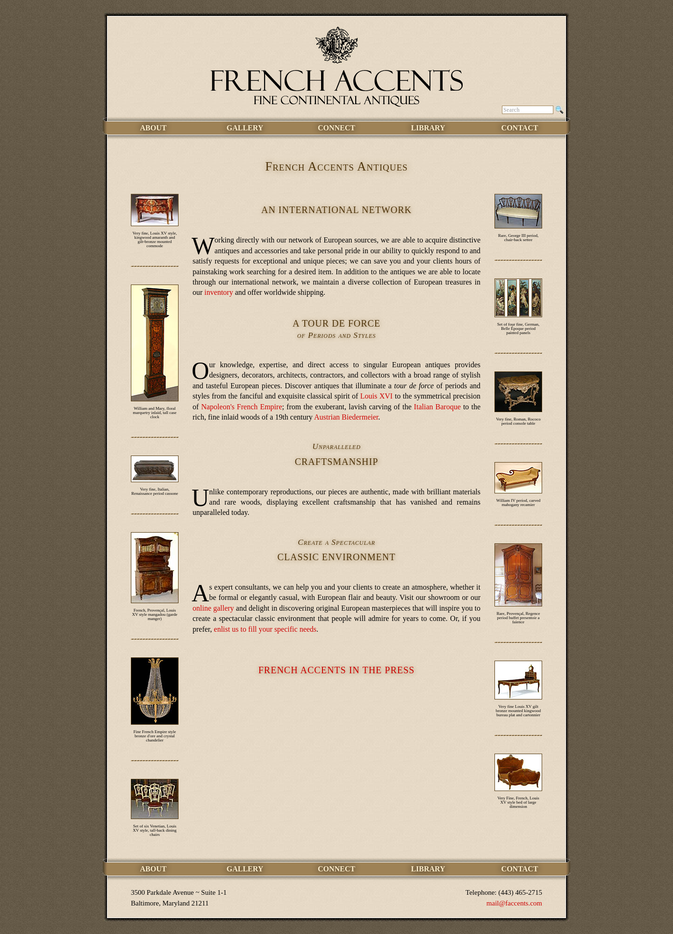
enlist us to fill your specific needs (265, 629)
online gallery (213, 608)
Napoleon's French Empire (241, 407)
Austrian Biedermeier (346, 417)
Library (428, 128)
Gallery (245, 128)
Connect (336, 128)
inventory (218, 292)
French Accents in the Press (336, 670)
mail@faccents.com (514, 903)
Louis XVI (376, 396)
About (153, 128)
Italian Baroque (437, 407)
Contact (519, 128)
